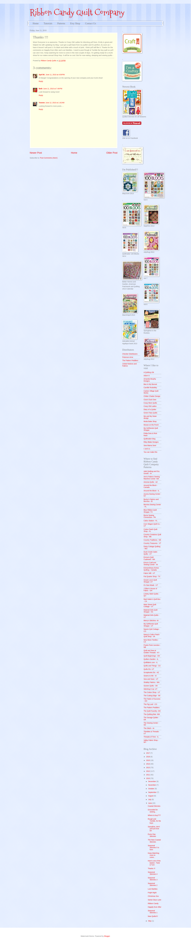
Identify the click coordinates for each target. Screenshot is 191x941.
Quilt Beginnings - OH (152, 656)
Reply (41, 81)
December (152, 781)
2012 (148, 771)
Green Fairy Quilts (150, 413)
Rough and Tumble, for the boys (154, 821)
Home (36, 23)
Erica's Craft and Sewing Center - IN (151, 564)
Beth (41, 89)
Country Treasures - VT (152, 543)
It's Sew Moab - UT (151, 585)
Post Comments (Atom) (48, 158)
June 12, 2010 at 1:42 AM (54, 103)
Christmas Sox (153, 896)
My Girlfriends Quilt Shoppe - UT (151, 625)
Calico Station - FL (151, 521)
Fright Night (152, 893)
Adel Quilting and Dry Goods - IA (151, 472)
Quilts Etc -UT (149, 669)
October (151, 789)
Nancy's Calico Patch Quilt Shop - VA (151, 636)
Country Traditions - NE (152, 540)
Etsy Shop (75, 23)
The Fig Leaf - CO (150, 704)
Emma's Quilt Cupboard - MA (149, 558)
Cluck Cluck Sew (150, 400)
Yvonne (42, 103)
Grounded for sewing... (153, 811)
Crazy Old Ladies (150, 406)
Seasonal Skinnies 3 (152, 879)
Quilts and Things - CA (152, 666)
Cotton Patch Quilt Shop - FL (150, 530)
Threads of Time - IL (151, 737)
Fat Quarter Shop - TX (152, 576)
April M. (42, 75)
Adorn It (146, 376)
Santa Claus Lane (154, 900)
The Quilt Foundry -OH (152, 711)
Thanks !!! (151, 868)
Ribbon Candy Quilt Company (77, 12)
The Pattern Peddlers (130, 360)
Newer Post (36, 153)
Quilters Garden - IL (151, 659)
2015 (148, 760)
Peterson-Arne (127, 357)
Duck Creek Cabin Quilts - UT (150, 553)
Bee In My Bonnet (150, 384)
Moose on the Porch (151, 425)
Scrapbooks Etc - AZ (151, 672)
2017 (148, 753)
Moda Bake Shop (150, 421)
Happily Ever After (154, 907)
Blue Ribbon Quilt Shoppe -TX (150, 511)
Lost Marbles (152, 889)
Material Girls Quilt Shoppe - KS (150, 611)
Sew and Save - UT (151, 679)
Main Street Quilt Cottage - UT (150, 606)
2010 (148, 778)
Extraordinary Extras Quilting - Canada (151, 569)
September (152, 792)
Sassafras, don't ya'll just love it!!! (154, 829)
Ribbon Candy (153, 903)
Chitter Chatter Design (152, 396)
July (150, 799)
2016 (148, 757)
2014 (148, 764)
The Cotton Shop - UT (152, 692)
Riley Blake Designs (151, 442)
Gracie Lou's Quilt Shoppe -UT (150, 581)
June (150, 803)
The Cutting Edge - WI (152, 696)
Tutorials (48, 23)
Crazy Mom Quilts (150, 403)
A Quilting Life (149, 372)
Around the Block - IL (151, 491)
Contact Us (90, 23)
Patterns (61, 23)
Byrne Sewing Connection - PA (150, 516)
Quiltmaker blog (149, 439)
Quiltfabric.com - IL (151, 662)
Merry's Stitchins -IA (151, 620)
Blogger (107, 936)
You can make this (150, 452)
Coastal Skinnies (154, 806)
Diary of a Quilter (150, 409)
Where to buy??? (154, 815)
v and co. (147, 449)
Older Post (111, 153)
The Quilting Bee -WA (152, 714)
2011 (148, 775)
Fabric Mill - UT (149, 573)
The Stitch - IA (149, 728)
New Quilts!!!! (153, 916)
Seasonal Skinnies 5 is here (153, 848)
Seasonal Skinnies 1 (152, 912)
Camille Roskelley (150, 388)
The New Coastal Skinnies (154, 841)
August (151, 796)
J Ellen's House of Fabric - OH (150, 590)
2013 (148, 768)
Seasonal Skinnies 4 (152, 873)
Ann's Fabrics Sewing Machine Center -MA (152, 478)
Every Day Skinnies (152, 835)
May (150, 921)
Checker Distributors (130, 354)
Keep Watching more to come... (153, 855)
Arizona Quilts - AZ (151, 482)
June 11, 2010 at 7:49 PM (52, 89)
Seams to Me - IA (150, 676)
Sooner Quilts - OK (151, 686)
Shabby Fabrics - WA (151, 682)
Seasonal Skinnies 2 (152, 884)
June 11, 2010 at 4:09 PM (55, 75)
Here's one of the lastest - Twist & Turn (154, 863)
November (152, 785)
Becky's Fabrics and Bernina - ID (151, 500)
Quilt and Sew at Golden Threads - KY (151, 652)
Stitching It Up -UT (150, 689)
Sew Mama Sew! (150, 445)
